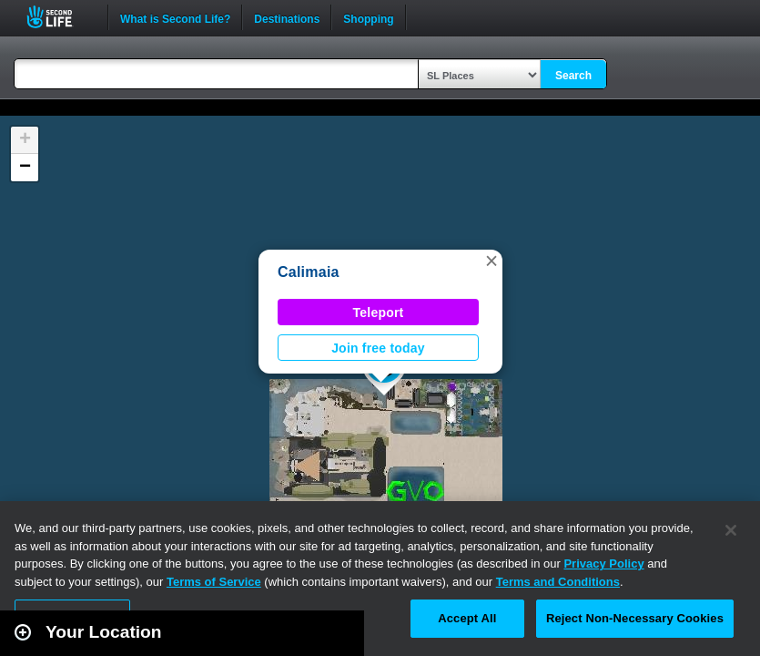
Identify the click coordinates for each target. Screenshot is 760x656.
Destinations (286, 17)
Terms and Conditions (558, 582)
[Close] (731, 530)
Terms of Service (214, 582)
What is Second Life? (175, 17)
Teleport (378, 312)
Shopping (368, 17)
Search (573, 75)
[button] (491, 261)
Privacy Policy (603, 563)
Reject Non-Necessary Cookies (635, 618)
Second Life (59, 17)
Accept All (467, 618)
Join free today (378, 348)
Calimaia (308, 272)
